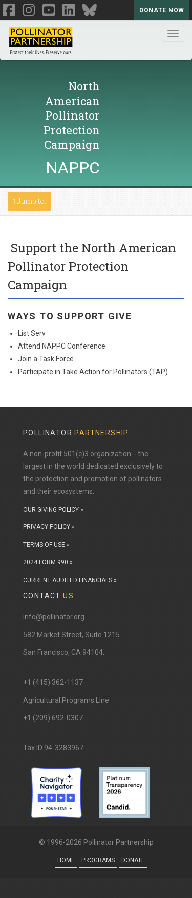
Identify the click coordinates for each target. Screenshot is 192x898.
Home (66, 860)
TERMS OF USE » (46, 544)
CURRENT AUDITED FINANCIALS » (70, 580)
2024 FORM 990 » (48, 562)
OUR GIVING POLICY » (53, 509)
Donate (133, 860)
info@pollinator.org (53, 617)
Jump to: (31, 201)
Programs (98, 860)
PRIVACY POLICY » (49, 527)
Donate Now (161, 10)
